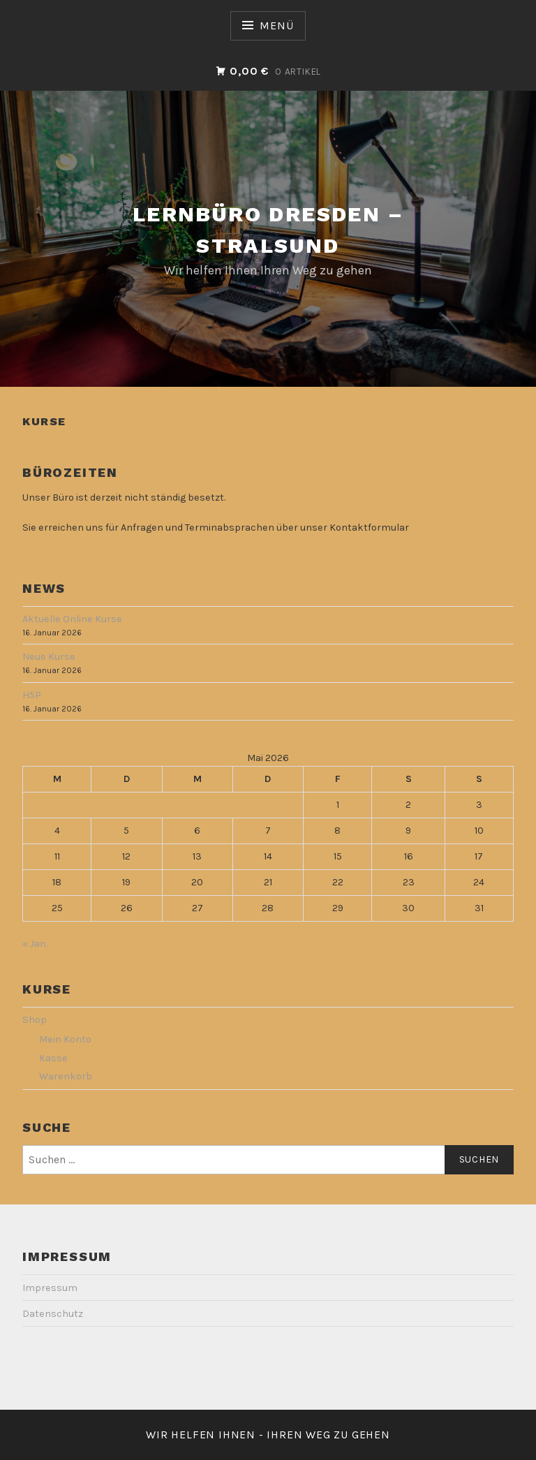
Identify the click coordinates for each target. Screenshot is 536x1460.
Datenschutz (52, 1314)
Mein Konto (65, 1039)
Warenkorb (65, 1076)
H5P (31, 695)
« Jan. (34, 944)
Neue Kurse (48, 657)
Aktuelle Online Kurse (72, 619)
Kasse (53, 1058)
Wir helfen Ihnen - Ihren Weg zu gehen (268, 1434)
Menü (276, 25)
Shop (34, 1020)
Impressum (49, 1288)
